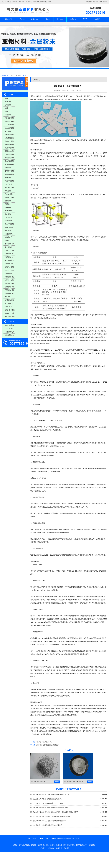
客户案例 (60, 19)
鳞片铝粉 (8, 214)
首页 (12, 75)
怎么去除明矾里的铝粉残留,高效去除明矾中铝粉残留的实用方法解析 (55, 812)
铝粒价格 (59, 848)
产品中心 (21, 19)
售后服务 (73, 19)
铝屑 (6, 108)
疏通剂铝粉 (8, 211)
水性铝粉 (8, 201)
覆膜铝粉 (8, 178)
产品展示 (10, 95)
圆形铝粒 (8, 204)
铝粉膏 (7, 240)
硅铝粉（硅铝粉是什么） (44, 742)
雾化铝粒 (8, 168)
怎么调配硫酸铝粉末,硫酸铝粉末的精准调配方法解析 (50, 808)
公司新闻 (34, 19)
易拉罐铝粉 (8, 221)
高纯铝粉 (8, 207)
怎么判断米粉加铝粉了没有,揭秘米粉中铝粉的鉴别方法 (51, 794)
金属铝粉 (95, 2)
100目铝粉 (8, 184)
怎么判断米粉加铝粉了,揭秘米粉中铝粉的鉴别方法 (49, 821)
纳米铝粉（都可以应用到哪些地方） (48, 745)
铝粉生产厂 (8, 237)
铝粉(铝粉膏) (9, 227)
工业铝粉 (8, 131)
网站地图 (67, 848)
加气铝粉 (8, 191)
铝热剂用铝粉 (9, 164)
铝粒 (6, 111)
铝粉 (6, 98)
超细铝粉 (8, 105)
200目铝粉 (8, 217)
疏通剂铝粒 (103, 2)
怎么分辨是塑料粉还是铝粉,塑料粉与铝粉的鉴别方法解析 (52, 816)
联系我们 (98, 19)
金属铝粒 (8, 115)
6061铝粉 (8, 230)
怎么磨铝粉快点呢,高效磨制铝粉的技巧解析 (47, 825)
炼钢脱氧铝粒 (9, 121)
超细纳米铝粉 (9, 197)
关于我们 (85, 19)
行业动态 (47, 19)
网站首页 (8, 19)
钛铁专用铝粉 (9, 138)
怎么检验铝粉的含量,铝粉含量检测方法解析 (47, 799)
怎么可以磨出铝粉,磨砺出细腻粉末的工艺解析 (48, 803)
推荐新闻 (10, 321)
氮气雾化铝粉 (9, 187)
